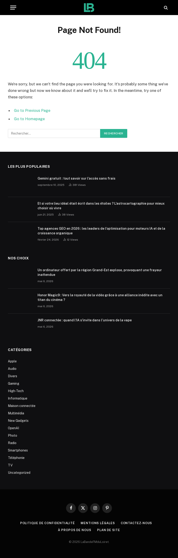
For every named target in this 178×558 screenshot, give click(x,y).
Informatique (17, 398)
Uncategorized (19, 472)
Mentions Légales (98, 523)
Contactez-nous (136, 523)
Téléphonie (16, 458)
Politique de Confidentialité (47, 523)
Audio (12, 369)
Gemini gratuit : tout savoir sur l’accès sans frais (76, 178)
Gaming (13, 383)
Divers (12, 376)
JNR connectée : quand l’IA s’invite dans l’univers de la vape (85, 320)
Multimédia (16, 413)
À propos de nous (74, 530)
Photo (12, 435)
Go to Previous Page (32, 110)
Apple (12, 361)
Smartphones (18, 450)
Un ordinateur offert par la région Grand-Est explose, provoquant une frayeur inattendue (100, 272)
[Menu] (13, 7)
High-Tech (16, 391)
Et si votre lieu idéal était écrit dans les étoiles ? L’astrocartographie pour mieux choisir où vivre (101, 206)
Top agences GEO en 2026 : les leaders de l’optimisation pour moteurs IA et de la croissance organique (101, 231)
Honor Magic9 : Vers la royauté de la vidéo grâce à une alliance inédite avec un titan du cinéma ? (100, 297)
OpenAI (13, 428)
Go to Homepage (29, 118)
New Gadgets (18, 421)
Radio (12, 443)
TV (10, 465)
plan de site (108, 530)
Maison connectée (21, 406)
